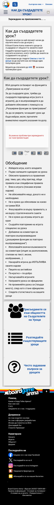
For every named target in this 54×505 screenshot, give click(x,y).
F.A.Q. (10, 406)
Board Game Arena (15, 489)
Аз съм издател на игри (18, 418)
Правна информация (17, 491)
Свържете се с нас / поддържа (21, 409)
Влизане (49, 4)
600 (32, 67)
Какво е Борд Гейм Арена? (19, 401)
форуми (11, 444)
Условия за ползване (36, 491)
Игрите (11, 439)
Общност (12, 442)
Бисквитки (27, 495)
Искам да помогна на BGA (19, 423)
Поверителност (35, 493)
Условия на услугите (19, 493)
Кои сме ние (13, 404)
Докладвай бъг (15, 425)
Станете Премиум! (16, 428)
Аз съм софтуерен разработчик (22, 420)
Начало (11, 437)
